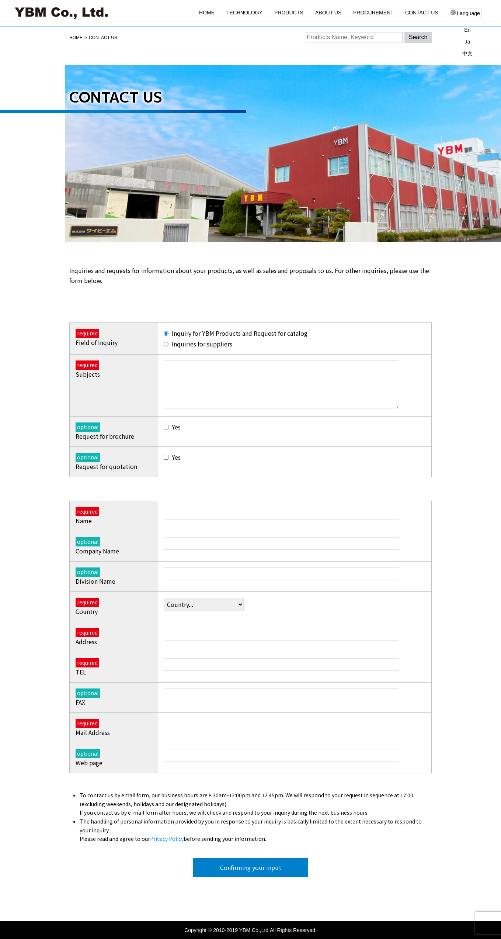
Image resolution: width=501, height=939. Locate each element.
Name (87, 516)
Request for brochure (104, 431)
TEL (87, 667)
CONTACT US (421, 12)
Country (87, 607)
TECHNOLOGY (244, 12)
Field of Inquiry (96, 338)
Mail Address (92, 728)
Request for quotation (106, 462)
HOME (207, 12)
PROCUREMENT (373, 12)
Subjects (88, 369)
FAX (87, 697)
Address (87, 637)
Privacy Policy (166, 839)
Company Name (97, 546)
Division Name (95, 576)
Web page (88, 758)
